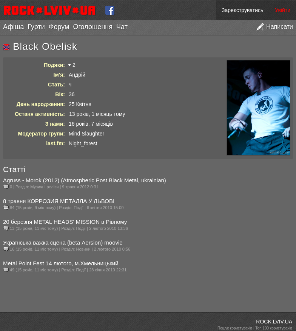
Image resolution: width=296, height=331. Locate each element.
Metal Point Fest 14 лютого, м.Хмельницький (61, 263)
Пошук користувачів (234, 328)
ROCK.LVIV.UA (274, 322)
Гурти (36, 27)
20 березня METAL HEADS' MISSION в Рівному (65, 222)
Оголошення (93, 27)
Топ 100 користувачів (273, 328)
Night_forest (83, 143)
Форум (59, 27)
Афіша (13, 27)
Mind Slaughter (86, 134)
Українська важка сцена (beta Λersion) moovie (63, 242)
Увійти (282, 10)
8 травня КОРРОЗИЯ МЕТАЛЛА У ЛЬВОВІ (58, 201)
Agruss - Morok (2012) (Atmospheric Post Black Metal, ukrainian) (84, 180)
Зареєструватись (242, 10)
